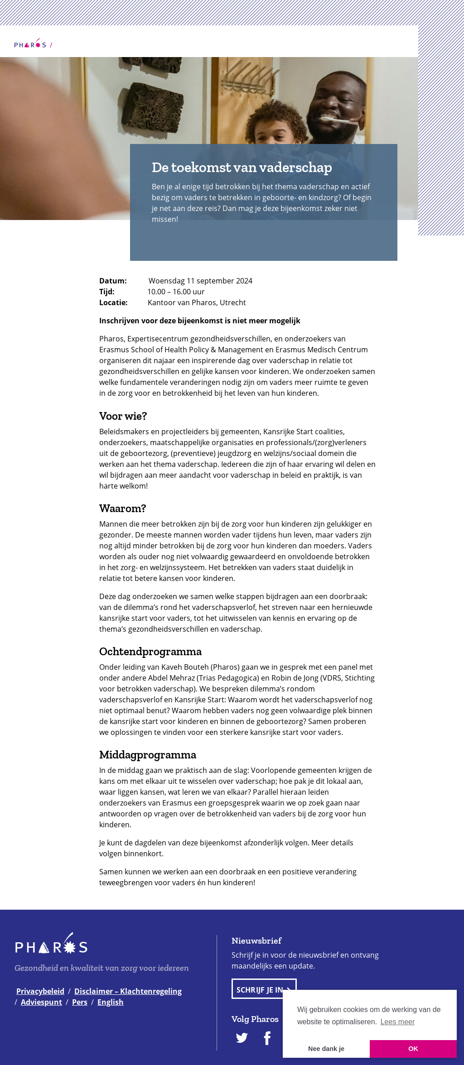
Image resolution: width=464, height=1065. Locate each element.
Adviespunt (41, 1002)
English (110, 1002)
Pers (79, 1002)
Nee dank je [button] (326, 1048)
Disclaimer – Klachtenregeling (128, 991)
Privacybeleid (40, 991)
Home (30, 43)
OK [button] (413, 1048)
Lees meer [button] (398, 1022)
